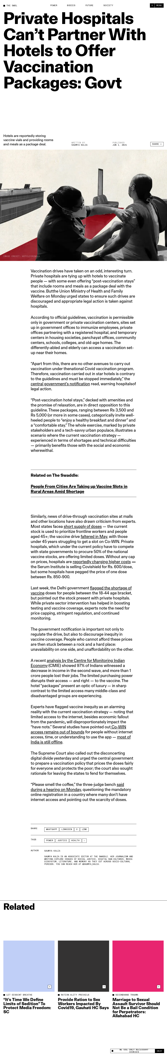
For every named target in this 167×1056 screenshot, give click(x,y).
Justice (62, 840)
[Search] (152, 5)
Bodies (71, 5)
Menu (159, 5)
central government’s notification (60, 383)
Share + (157, 144)
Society (108, 5)
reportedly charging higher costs (102, 561)
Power (53, 5)
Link (84, 829)
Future (89, 5)
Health (75, 840)
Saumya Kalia (79, 145)
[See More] (84, 841)
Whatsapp (51, 829)
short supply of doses (83, 526)
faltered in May (94, 536)
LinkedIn (66, 829)
